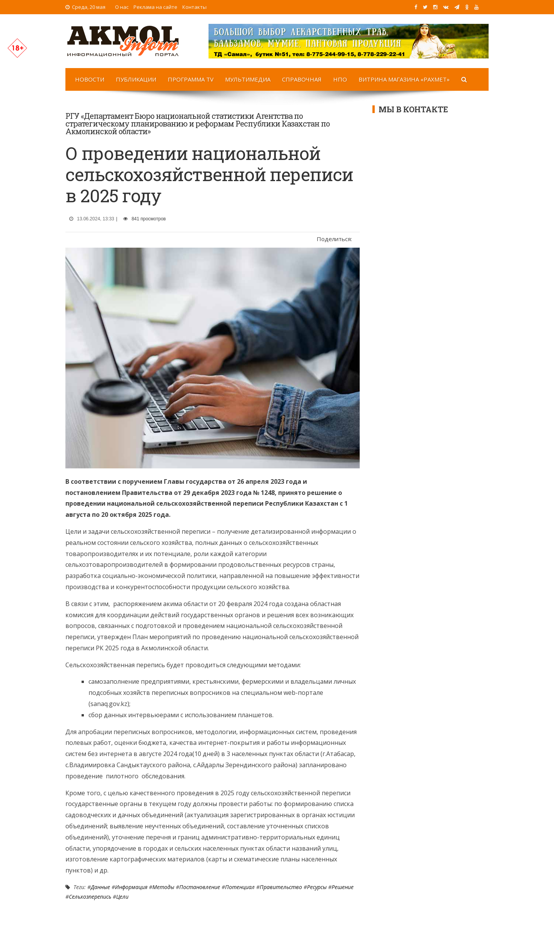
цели (122, 896)
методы (163, 887)
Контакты (194, 6)
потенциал (240, 887)
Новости (89, 79)
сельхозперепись (90, 896)
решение (343, 887)
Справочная (302, 79)
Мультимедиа (247, 79)
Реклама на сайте (155, 6)
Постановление (199, 887)
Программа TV (191, 79)
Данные (100, 887)
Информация (131, 887)
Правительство (281, 887)
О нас (121, 6)
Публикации (136, 79)
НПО (340, 79)
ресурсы (317, 887)
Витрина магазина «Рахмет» (404, 79)
